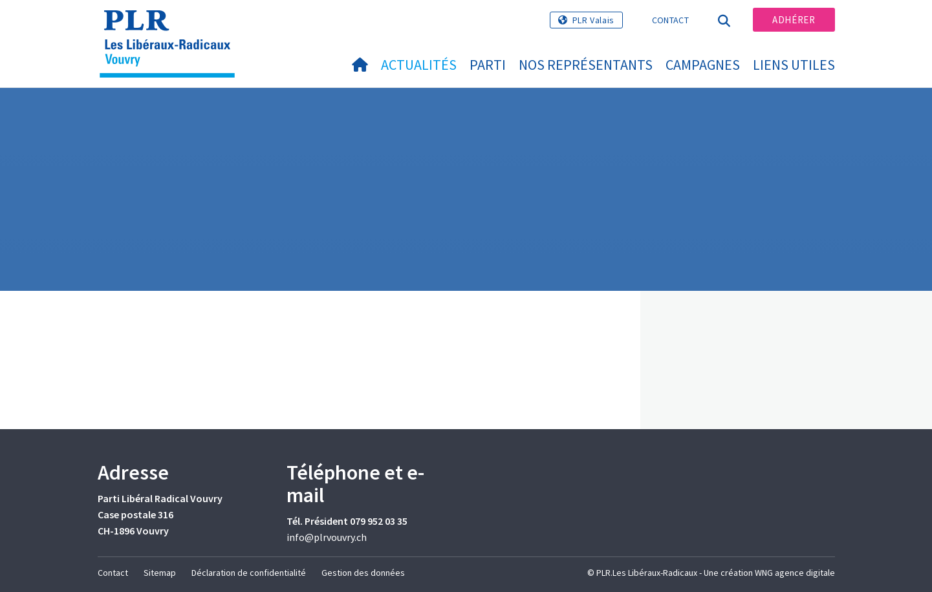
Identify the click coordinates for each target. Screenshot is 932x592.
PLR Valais (593, 20)
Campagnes (703, 65)
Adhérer (793, 20)
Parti (488, 65)
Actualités (419, 65)
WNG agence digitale (795, 572)
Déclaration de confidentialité (248, 572)
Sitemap (160, 572)
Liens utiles (794, 65)
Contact (670, 20)
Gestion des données (363, 572)
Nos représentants (586, 65)
